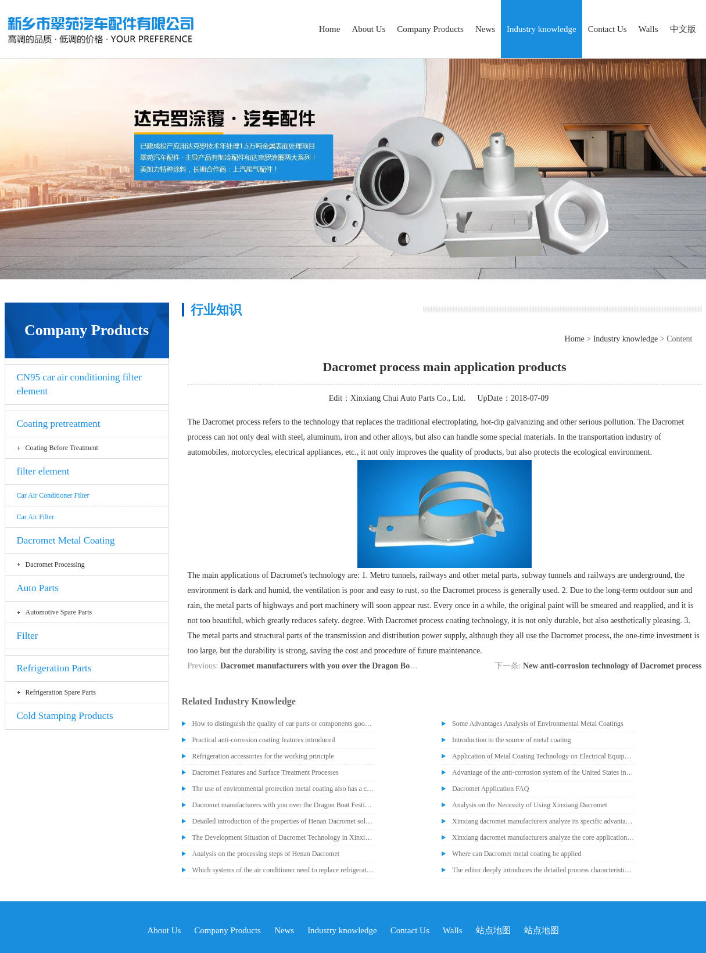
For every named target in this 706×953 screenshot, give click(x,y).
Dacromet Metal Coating (66, 540)
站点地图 (493, 930)
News (485, 29)
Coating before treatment (62, 448)
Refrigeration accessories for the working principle (263, 756)
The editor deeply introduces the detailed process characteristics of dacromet (543, 870)
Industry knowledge (541, 29)
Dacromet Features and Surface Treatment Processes (265, 772)
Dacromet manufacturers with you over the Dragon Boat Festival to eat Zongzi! (358, 665)
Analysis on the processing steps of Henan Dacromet (266, 854)
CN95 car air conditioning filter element (79, 384)
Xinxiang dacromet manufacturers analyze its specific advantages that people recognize (543, 821)
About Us (368, 29)
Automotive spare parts (59, 612)
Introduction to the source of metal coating (511, 740)
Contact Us (607, 29)
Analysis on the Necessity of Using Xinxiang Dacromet (529, 805)
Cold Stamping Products (65, 715)
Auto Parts (38, 588)
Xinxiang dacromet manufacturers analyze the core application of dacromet (543, 837)
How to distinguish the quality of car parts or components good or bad (283, 724)
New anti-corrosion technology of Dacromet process (612, 665)
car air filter (36, 517)
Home (330, 29)
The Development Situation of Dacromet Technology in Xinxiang (283, 837)
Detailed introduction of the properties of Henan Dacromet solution (283, 821)
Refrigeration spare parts (61, 692)
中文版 (683, 29)
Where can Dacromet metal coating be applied (517, 854)
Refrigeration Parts (54, 668)
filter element (43, 471)
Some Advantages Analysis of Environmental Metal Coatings (537, 724)
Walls (648, 29)
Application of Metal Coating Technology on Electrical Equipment (543, 756)
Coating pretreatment (59, 423)
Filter (27, 635)
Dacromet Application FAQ (490, 789)
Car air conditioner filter (53, 495)
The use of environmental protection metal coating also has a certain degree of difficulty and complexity (283, 789)
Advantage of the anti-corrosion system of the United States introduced (543, 772)
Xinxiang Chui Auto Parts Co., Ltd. (407, 398)
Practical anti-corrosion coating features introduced (263, 740)
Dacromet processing (55, 564)
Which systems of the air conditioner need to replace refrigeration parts (283, 870)
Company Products (430, 29)
